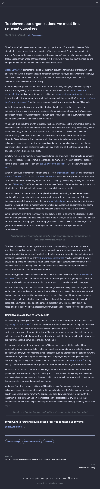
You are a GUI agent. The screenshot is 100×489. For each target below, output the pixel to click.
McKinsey (19, 176)
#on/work (48, 442)
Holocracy (18, 184)
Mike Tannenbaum (35, 35)
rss (64, 478)
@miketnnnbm (13, 426)
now (32, 478)
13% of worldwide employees (50, 258)
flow (7, 167)
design (74, 173)
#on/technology (13, 442)
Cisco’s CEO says (13, 70)
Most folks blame (57, 201)
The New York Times (45, 176)
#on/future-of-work (32, 442)
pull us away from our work (52, 164)
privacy (49, 478)
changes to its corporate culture (69, 94)
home (25, 478)
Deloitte (8, 176)
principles (39, 478)
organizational (63, 173)
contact (58, 478)
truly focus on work (20, 324)
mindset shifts (75, 360)
